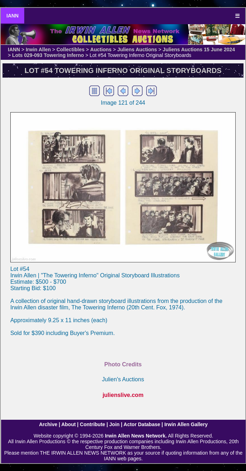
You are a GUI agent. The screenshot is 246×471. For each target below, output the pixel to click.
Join (114, 424)
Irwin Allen (38, 49)
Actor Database (142, 424)
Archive (48, 424)
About (68, 424)
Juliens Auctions (137, 49)
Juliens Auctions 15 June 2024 (199, 49)
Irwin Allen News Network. (136, 436)
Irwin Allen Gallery (186, 424)
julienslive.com (123, 395)
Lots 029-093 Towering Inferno (48, 55)
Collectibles (70, 49)
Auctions (101, 49)
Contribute (92, 424)
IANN (12, 16)
